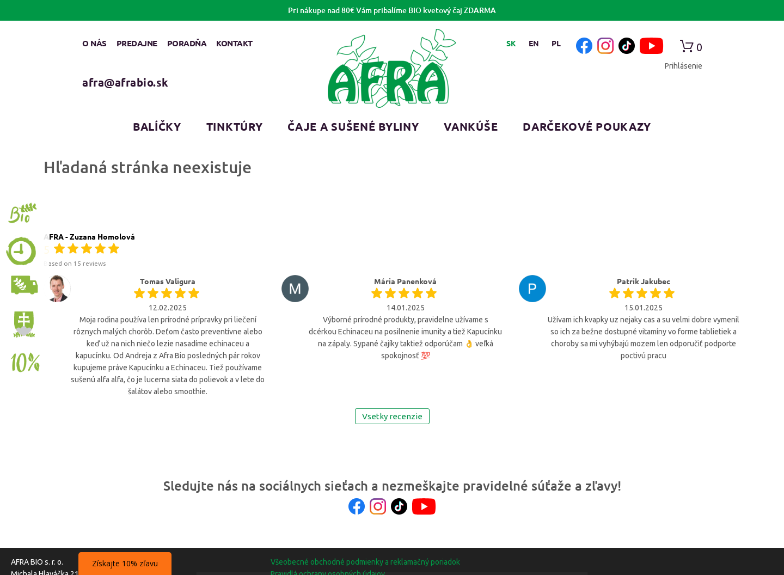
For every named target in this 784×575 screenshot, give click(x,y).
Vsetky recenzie (392, 416)
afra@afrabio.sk (125, 82)
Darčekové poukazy (587, 126)
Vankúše (471, 126)
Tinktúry (234, 126)
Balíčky (157, 126)
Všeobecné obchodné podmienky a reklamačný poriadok (365, 562)
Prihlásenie (683, 66)
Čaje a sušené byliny (353, 126)
